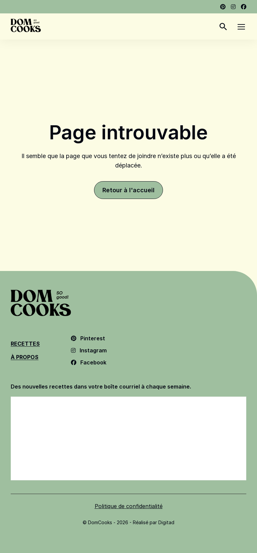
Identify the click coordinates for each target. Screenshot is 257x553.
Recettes (25, 343)
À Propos (24, 357)
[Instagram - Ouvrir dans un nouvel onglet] (233, 7)
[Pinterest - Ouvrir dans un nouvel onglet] (223, 7)
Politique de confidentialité (129, 506)
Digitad (166, 522)
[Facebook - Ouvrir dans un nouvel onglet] (243, 7)
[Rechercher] (223, 26)
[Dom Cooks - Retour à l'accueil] (26, 25)
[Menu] (241, 26)
